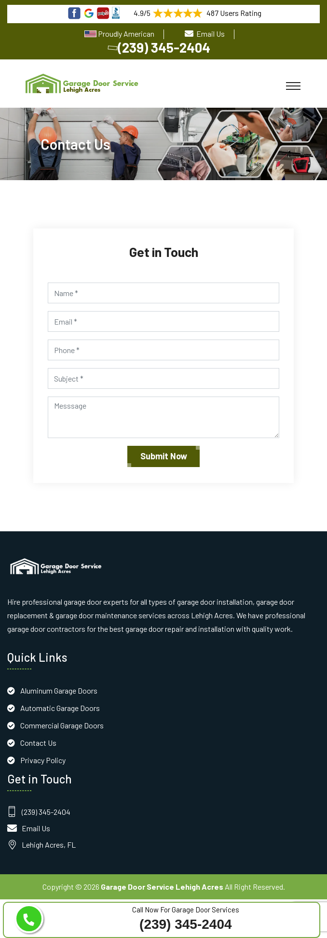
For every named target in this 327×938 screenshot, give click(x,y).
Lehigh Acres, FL (49, 845)
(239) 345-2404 (160, 47)
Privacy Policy (43, 760)
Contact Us (38, 742)
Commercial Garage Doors (62, 725)
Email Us (210, 33)
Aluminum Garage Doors (58, 690)
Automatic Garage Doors (60, 707)
